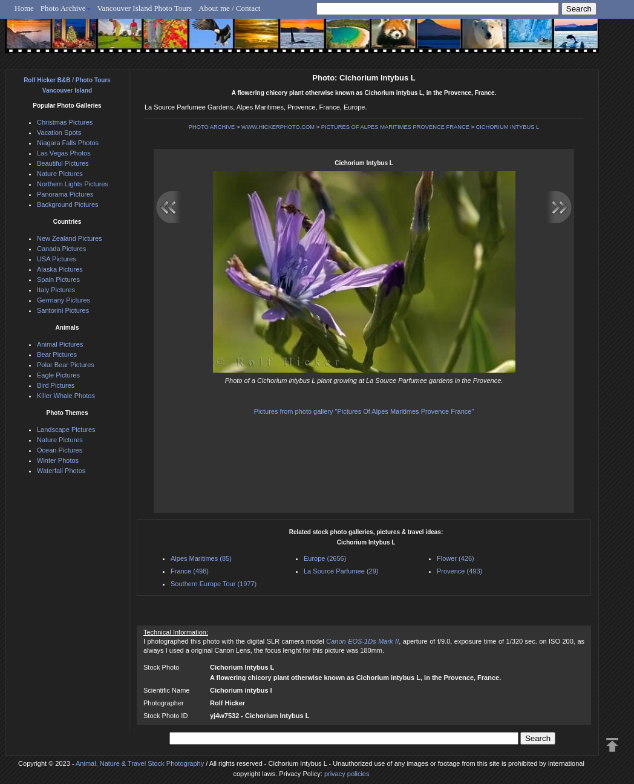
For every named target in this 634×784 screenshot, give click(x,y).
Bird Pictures (55, 385)
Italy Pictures (56, 289)
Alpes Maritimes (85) (201, 558)
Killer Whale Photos (66, 395)
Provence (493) (459, 571)
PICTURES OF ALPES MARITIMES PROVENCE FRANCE (395, 127)
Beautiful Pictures (63, 163)
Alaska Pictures (60, 269)
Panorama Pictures (65, 194)
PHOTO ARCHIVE (212, 127)
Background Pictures (68, 204)
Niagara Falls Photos (68, 142)
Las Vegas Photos (64, 153)
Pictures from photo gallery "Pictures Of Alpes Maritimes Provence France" (364, 411)
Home (24, 8)
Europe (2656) (325, 558)
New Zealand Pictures (69, 238)
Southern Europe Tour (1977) (214, 583)
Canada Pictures (61, 248)
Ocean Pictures (59, 450)
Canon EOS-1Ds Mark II (362, 641)
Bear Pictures (57, 354)
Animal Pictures (60, 344)
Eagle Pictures (58, 375)
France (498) (190, 571)
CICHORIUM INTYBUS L (508, 127)
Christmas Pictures (65, 122)
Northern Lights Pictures (72, 184)
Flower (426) (455, 558)
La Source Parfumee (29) (341, 571)
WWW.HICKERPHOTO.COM (278, 127)
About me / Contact (229, 8)
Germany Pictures (63, 300)
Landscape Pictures (66, 429)
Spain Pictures (58, 279)
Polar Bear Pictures (65, 364)
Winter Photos (58, 460)
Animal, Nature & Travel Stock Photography (140, 763)
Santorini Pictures (63, 310)
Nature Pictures (60, 173)
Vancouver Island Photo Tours (144, 8)
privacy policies (347, 773)
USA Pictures (56, 259)
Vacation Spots (59, 132)
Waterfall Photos (61, 470)
